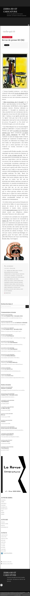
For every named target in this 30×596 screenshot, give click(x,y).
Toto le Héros (4, 342)
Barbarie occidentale (22, 322)
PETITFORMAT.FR (4, 527)
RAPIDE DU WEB (4, 523)
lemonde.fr (6, 279)
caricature (18, 284)
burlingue (6, 289)
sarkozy (8, 277)
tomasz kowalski (15, 274)
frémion (11, 279)
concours (16, 282)
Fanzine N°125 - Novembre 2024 (14, 316)
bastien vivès (20, 280)
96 (11, 274)
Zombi (2, 336)
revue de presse (14, 272)
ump (15, 289)
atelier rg (15, 287)
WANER (2, 512)
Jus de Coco (9, 369)
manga (11, 280)
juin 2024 (3, 543)
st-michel (18, 289)
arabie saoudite (7, 285)
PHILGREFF (3, 505)
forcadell (13, 275)
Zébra (2, 316)
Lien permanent (8, 266)
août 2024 (3, 540)
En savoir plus (17, 595)
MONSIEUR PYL (4, 507)
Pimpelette (3, 362)
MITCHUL (3, 525)
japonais (12, 282)
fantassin (21, 282)
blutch (16, 277)
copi (14, 279)
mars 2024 (3, 549)
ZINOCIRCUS (3, 503)
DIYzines (3, 522)
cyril (2, 329)
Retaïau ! (3, 421)
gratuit (16, 270)
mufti (22, 284)
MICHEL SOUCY (4, 508)
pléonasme (21, 285)
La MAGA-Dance (5, 441)
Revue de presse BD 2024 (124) (9, 428)
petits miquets (21, 277)
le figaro (18, 275)
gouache (11, 289)
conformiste (7, 282)
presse (14, 284)
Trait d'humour (10, 336)
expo (19, 287)
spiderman (9, 290)
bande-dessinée (7, 272)
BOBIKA (2, 514)
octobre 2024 (3, 536)
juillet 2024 (3, 542)
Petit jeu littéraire (10, 355)
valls (5, 277)
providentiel (10, 287)
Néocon (3, 414)
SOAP (2, 510)
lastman (15, 280)
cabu (21, 275)
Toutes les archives (7, 553)
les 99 (12, 285)
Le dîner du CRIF (5, 408)
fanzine (20, 270)
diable (5, 287)
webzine (8, 270)
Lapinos (3, 375)
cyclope (12, 277)
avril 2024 (3, 547)
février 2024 (3, 551)
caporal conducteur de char (7, 322)
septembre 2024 (4, 538)
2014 (10, 275)
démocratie (6, 284)
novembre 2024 (4, 535)
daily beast (16, 285)
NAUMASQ (3, 500)
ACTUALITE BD (12, 268)
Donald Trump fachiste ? (7, 434)
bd (11, 270)
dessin (11, 284)
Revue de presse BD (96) (13, 40)
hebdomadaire (7, 274)
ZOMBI (2, 501)
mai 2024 (3, 545)
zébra (13, 270)
